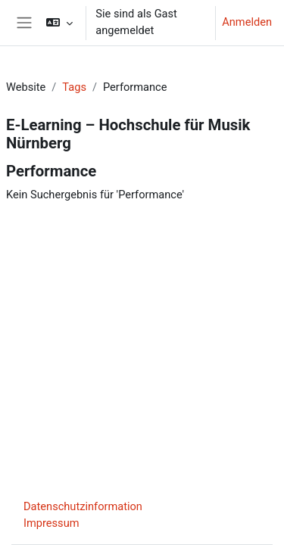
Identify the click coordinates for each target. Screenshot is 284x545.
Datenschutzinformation (82, 506)
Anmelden (247, 22)
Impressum (51, 523)
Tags (74, 87)
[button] (59, 22)
